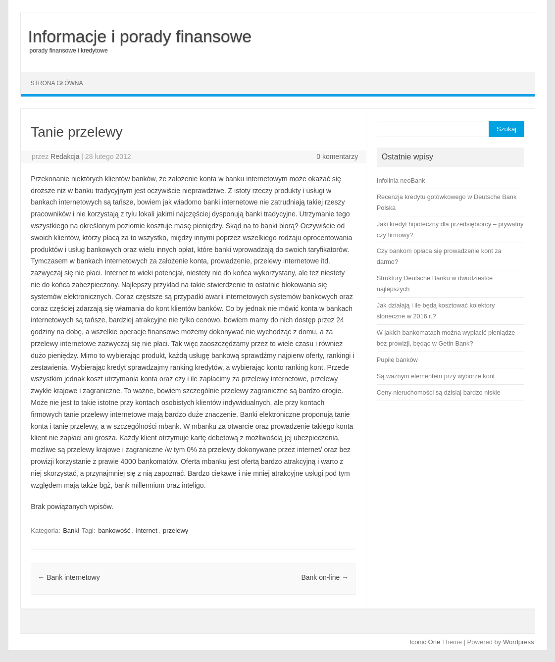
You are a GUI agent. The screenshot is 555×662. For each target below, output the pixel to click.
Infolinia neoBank (401, 180)
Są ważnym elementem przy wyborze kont (436, 376)
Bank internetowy (69, 577)
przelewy (175, 530)
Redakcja (64, 156)
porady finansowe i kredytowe (69, 50)
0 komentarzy (337, 156)
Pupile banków (397, 359)
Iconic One (424, 642)
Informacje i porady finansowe (140, 36)
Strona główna (57, 83)
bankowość (114, 530)
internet (146, 530)
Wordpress (518, 642)
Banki (71, 530)
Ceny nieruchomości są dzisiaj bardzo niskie (439, 392)
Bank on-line (325, 577)
